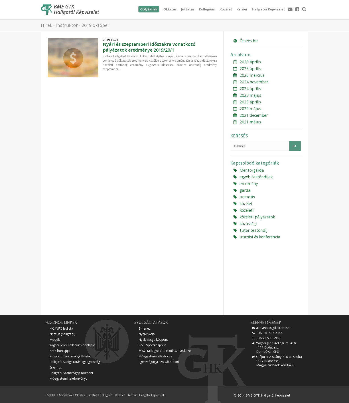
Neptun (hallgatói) (62, 334)
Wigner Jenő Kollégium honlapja (72, 345)
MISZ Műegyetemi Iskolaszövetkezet (165, 351)
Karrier (242, 9)
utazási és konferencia (256, 237)
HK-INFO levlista (61, 328)
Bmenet (144, 328)
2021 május (247, 122)
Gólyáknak (65, 395)
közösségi (245, 223)
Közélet (226, 9)
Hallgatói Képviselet (268, 9)
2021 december (250, 115)
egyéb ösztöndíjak (253, 176)
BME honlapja (59, 351)
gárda (241, 190)
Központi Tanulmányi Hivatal (70, 356)
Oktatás (170, 9)
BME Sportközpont (152, 345)
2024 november (250, 82)
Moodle (55, 339)
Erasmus (55, 367)
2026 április (247, 61)
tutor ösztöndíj (250, 230)
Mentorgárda (248, 170)
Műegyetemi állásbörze (155, 356)
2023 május (247, 95)
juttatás (244, 196)
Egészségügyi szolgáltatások (159, 362)
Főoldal (50, 395)
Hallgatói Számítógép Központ (71, 373)
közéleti (243, 210)
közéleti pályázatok (254, 217)
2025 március (248, 75)
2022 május (247, 108)
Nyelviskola (146, 334)
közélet (243, 203)
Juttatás (188, 9)
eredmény (245, 183)
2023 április (247, 102)
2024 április (247, 88)
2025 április (247, 68)
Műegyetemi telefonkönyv (68, 378)
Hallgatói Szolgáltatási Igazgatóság (74, 362)
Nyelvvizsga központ (153, 339)
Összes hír (245, 40)
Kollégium (207, 9)
